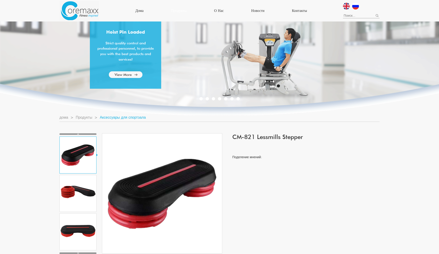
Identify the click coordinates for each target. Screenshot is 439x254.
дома (139, 10)
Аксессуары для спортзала (123, 117)
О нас (219, 10)
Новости (258, 10)
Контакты (299, 10)
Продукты (179, 10)
